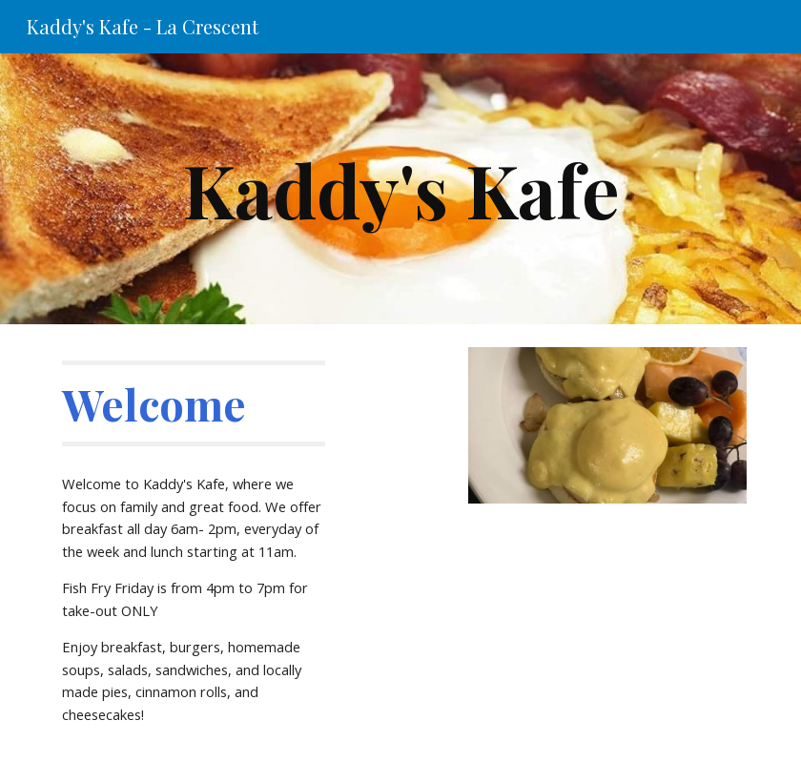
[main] (400, 189)
